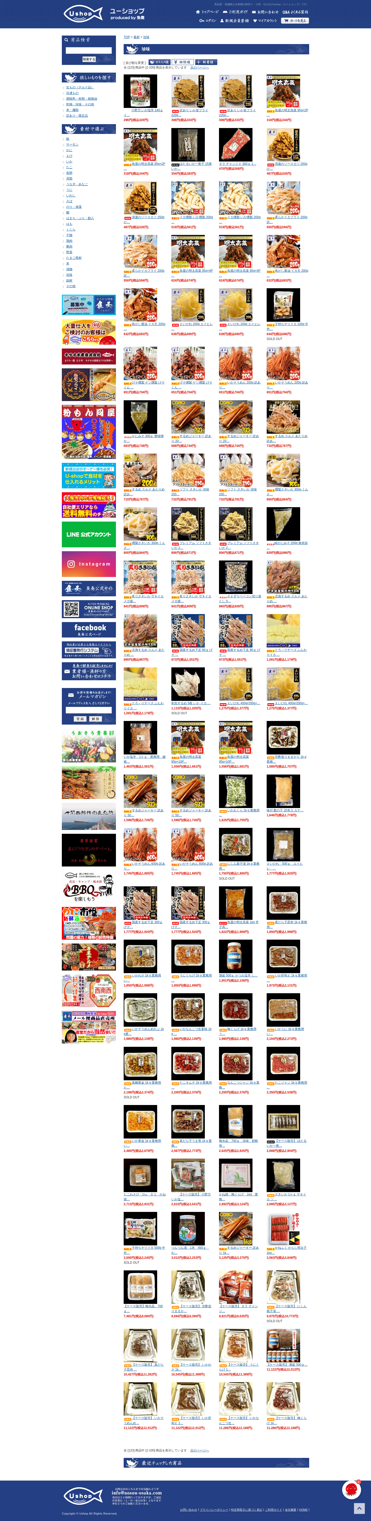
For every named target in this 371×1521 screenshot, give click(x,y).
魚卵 (69, 173)
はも (69, 224)
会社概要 (290, 1509)
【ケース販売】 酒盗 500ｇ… (287, 1364)
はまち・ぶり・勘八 (80, 218)
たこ (69, 167)
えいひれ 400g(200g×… (239, 703)
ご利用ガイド (273, 1509)
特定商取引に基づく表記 (246, 1509)
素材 (136, 37)
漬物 (69, 269)
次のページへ (199, 67)
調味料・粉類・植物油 (81, 98)
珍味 (69, 275)
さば (69, 201)
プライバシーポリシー (214, 1509)
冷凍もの (72, 93)
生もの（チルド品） (80, 87)
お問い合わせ (188, 1509)
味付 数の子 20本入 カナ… (285, 810)
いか (69, 161)
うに (69, 190)
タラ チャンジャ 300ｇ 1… (237, 164)
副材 (69, 280)
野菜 (69, 252)
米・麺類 (72, 110)
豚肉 (69, 246)
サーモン (72, 144)
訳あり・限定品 (77, 115)
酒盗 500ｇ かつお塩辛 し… (238, 975)
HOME (303, 1509)
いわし (70, 195)
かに (69, 150)
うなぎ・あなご (77, 184)
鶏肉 (69, 241)
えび (69, 156)
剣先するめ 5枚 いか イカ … (190, 703)
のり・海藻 (74, 207)
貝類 (69, 178)
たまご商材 (74, 258)
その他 (70, 286)
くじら (70, 229)
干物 (69, 235)
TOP (127, 37)
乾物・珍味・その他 (80, 104)
